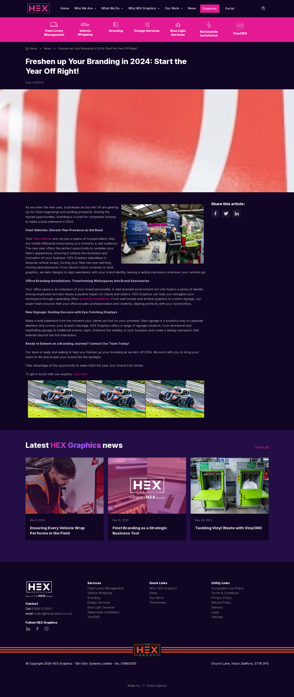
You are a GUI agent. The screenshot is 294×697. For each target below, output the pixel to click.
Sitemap (217, 617)
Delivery (217, 607)
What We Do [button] (110, 8)
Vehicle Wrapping (99, 593)
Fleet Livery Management (105, 588)
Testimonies (157, 602)
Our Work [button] (172, 8)
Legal (215, 612)
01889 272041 (42, 609)
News (192, 8)
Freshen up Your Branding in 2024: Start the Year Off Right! (97, 48)
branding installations (95, 299)
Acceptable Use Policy (227, 588)
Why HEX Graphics (163, 588)
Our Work (156, 598)
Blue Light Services (101, 607)
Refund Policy (221, 602)
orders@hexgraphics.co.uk (53, 613)
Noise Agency (157, 685)
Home (64, 8)
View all (262, 447)
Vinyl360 (93, 617)
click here (80, 374)
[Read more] (65, 486)
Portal (229, 8)
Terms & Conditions (225, 593)
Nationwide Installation (103, 612)
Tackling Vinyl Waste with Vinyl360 (228, 528)
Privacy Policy (221, 598)
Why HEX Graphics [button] (142, 8)
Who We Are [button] (83, 8)
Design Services (98, 602)
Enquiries (210, 8)
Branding (93, 598)
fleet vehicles (42, 239)
